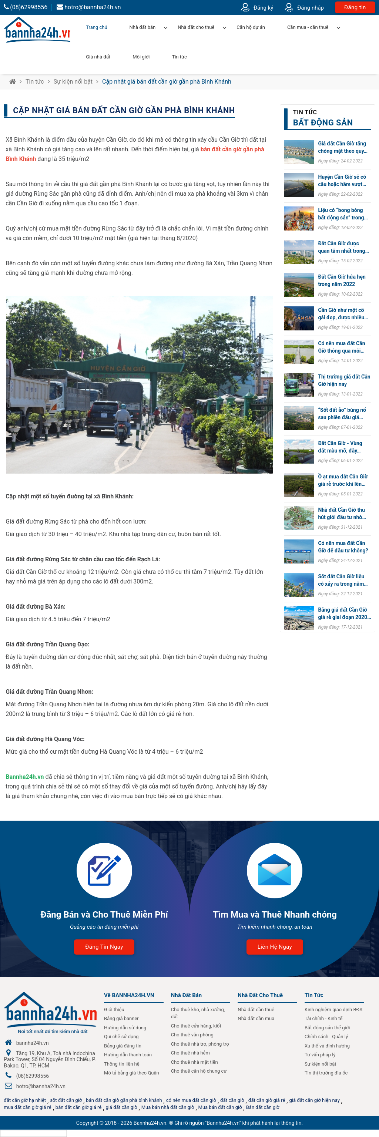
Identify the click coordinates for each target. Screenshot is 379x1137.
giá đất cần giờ (121, 1107)
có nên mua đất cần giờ (191, 1100)
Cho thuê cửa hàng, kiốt (196, 1026)
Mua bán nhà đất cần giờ (167, 1107)
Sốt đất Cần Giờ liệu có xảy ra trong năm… (343, 580)
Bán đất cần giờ (262, 1107)
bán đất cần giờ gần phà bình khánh (124, 1100)
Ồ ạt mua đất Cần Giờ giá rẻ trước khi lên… (343, 480)
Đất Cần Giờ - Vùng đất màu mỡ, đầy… (340, 447)
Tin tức (179, 57)
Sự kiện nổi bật (73, 81)
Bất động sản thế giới (327, 1027)
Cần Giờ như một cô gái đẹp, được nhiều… (343, 313)
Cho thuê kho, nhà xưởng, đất (198, 1013)
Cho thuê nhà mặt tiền (194, 1062)
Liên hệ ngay (275, 946)
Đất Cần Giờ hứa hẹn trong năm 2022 (341, 280)
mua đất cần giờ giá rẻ (27, 1107)
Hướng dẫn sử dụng (125, 1027)
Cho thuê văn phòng (192, 1034)
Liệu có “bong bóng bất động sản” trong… (343, 214)
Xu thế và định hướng (327, 1046)
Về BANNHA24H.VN (129, 995)
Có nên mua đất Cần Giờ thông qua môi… (341, 347)
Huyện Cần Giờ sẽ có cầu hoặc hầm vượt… (342, 180)
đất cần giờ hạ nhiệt (25, 1100)
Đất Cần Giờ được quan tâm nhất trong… (343, 247)
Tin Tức (314, 995)
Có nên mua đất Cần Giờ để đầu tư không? (343, 547)
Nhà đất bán (143, 27)
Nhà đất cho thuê (196, 27)
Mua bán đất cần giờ (220, 1107)
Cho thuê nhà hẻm (190, 1053)
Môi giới (141, 57)
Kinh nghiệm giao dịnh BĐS (333, 1009)
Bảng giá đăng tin (122, 1046)
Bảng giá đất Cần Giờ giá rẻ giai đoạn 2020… (344, 613)
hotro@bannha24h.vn (89, 7)
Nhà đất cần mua (256, 1018)
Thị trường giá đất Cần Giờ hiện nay (344, 380)
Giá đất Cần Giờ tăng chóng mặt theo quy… (343, 147)
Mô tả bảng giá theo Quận (131, 1073)
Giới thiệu (114, 1009)
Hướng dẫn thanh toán (128, 1054)
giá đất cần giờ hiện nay (314, 1100)
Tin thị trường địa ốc (326, 1073)
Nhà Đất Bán (186, 995)
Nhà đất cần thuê (256, 1009)
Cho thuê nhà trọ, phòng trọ (200, 1044)
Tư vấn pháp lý (320, 1054)
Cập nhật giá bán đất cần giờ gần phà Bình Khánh (166, 81)
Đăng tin (355, 7)
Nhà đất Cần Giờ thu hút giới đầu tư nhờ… (342, 513)
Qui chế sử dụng (121, 1036)
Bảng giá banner (121, 1018)
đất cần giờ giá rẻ (266, 1100)
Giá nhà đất (98, 57)
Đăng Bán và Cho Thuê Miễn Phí (104, 914)
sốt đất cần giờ (66, 1100)
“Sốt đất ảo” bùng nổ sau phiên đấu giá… (342, 413)
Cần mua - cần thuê (307, 27)
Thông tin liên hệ (122, 1064)
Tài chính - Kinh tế (323, 1018)
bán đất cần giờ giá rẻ (78, 1107)
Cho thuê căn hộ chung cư (199, 1071)
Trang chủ (96, 27)
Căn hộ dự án (251, 27)
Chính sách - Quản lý (326, 1036)
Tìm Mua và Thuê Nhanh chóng (275, 914)
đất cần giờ (232, 1100)
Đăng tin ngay (104, 946)
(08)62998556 (25, 7)
